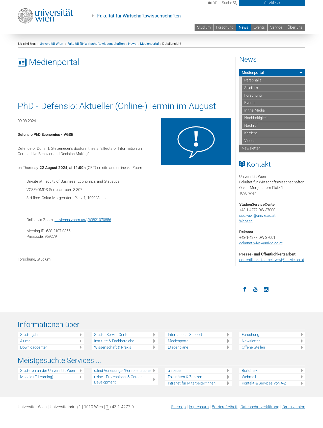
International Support (185, 334)
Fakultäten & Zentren (185, 377)
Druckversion (293, 406)
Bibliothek (249, 370)
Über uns (295, 27)
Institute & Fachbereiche (114, 341)
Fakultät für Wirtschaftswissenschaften (139, 16)
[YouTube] (255, 289)
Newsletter (251, 148)
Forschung (224, 27)
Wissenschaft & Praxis (112, 347)
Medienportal (149, 44)
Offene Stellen (253, 347)
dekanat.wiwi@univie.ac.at (261, 243)
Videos (249, 140)
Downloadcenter (33, 347)
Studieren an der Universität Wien (47, 370)
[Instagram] (266, 289)
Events (259, 27)
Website (246, 221)
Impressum (199, 406)
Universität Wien (52, 44)
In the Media (254, 110)
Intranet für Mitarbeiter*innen (192, 383)
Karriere (250, 133)
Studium (204, 27)
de (212, 3)
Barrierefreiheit (224, 406)
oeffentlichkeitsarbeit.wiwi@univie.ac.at (271, 260)
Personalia (252, 80)
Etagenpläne (178, 347)
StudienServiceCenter (112, 334)
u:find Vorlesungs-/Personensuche (122, 370)
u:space (174, 370)
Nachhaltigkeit (256, 118)
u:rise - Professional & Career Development (118, 379)
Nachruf (251, 125)
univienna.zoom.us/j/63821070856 (83, 220)
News (243, 27)
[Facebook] (244, 289)
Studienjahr (29, 334)
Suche (229, 3)
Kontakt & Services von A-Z (264, 383)
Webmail (249, 377)
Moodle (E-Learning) (36, 377)
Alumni (25, 341)
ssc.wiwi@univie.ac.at (257, 215)
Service (276, 27)
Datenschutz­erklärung (259, 406)
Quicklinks (272, 3)
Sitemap (178, 406)
